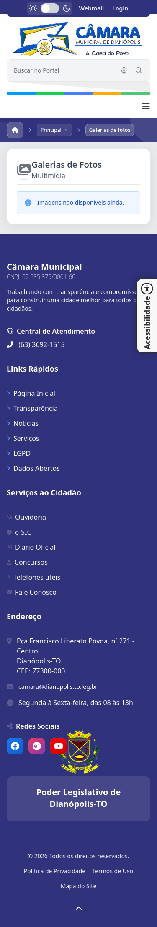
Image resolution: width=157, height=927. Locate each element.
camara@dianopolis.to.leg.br (58, 687)
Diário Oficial (31, 547)
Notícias (23, 423)
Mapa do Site (79, 886)
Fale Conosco (32, 592)
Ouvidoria (26, 517)
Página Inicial (31, 393)
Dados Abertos (33, 468)
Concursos (27, 562)
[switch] (50, 8)
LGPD (19, 453)
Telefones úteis (33, 577)
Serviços (23, 438)
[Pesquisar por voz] (123, 70)
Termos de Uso (112, 871)
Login (120, 8)
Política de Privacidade (54, 871)
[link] (78, 40)
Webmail (91, 8)
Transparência (32, 408)
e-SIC (19, 532)
